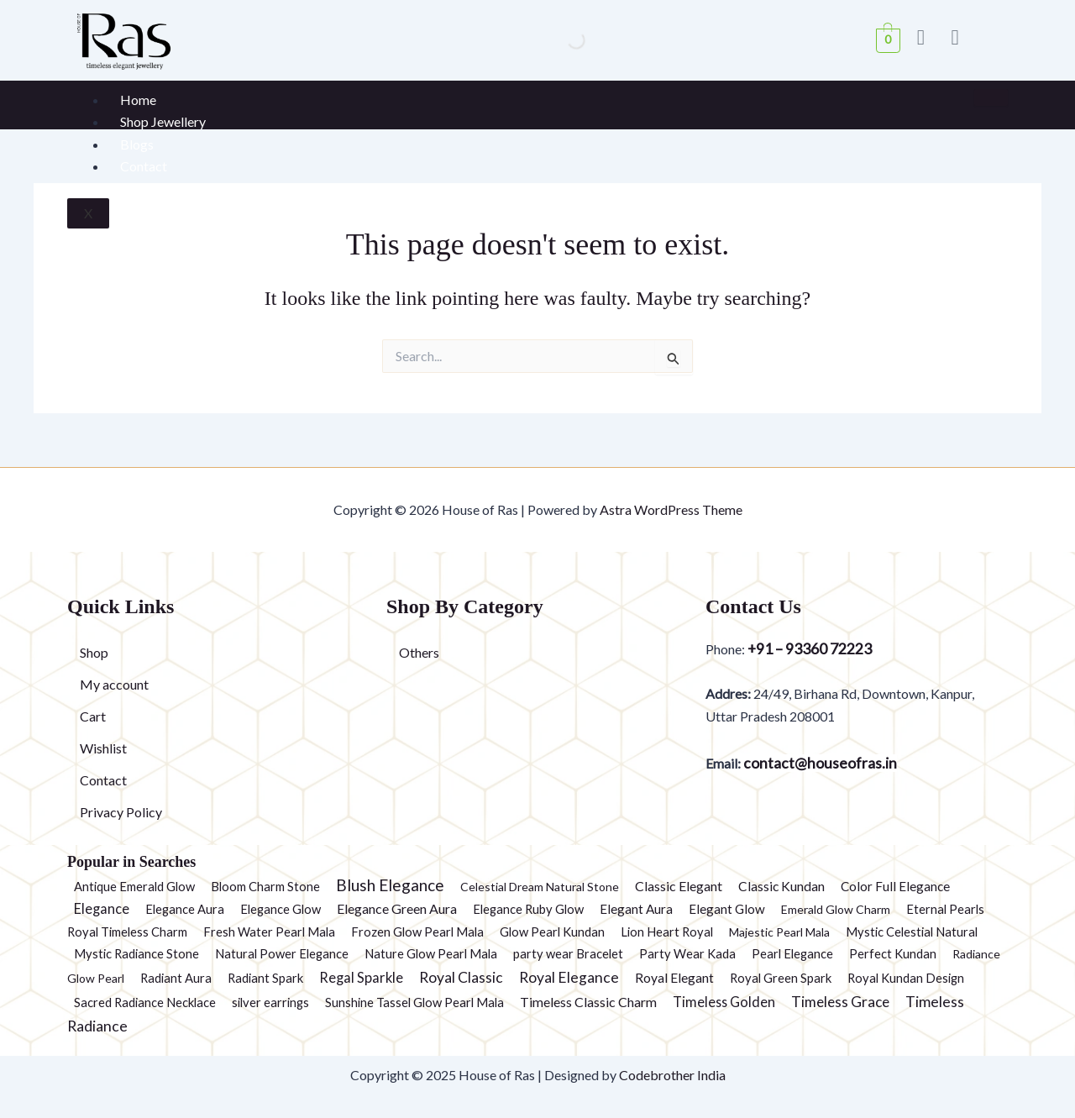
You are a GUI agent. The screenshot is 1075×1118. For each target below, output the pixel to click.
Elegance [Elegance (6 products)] (101, 908)
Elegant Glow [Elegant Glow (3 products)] (727, 908)
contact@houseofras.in (819, 763)
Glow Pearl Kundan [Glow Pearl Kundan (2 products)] (552, 931)
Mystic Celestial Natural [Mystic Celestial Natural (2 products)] (912, 931)
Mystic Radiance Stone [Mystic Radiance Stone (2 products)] (136, 953)
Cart (93, 716)
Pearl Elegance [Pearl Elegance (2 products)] (792, 953)
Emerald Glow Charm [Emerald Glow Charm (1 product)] (835, 909)
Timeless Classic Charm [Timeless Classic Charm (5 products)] (588, 1002)
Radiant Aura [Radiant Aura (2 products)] (176, 977)
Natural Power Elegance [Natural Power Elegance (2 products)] (282, 953)
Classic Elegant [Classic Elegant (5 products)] (678, 886)
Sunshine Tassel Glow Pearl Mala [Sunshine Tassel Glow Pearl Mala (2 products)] (414, 1002)
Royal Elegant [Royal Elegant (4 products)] (674, 977)
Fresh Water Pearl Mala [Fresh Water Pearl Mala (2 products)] (269, 931)
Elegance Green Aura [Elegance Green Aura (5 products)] (397, 908)
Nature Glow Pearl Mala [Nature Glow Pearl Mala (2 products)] (430, 953)
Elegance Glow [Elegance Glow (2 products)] (280, 908)
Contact (143, 166)
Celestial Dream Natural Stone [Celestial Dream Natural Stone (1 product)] (539, 886)
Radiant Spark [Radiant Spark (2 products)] (265, 977)
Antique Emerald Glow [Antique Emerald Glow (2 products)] (134, 886)
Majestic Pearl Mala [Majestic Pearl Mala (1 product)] (779, 932)
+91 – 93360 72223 (809, 649)
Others (419, 652)
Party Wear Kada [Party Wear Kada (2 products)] (687, 953)
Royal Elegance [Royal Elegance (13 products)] (569, 977)
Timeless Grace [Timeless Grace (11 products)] (840, 1001)
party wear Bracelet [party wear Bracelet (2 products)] (568, 953)
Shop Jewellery (163, 121)
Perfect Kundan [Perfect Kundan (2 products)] (892, 953)
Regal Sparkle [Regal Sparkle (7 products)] (361, 977)
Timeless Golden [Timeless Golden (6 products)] (724, 1002)
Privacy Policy (121, 812)
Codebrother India (672, 1075)
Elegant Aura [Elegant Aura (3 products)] (636, 908)
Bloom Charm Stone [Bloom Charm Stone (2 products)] (265, 886)
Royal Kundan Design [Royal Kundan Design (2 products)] (905, 977)
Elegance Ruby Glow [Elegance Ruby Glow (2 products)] (528, 908)
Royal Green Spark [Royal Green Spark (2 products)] (780, 977)
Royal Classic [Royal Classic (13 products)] (461, 977)
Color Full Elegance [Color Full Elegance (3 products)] (895, 886)
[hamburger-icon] (991, 97)
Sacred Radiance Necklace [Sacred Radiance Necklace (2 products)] (145, 1002)
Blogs (137, 144)
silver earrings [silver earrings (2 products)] (270, 1002)
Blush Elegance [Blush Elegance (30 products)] (390, 885)
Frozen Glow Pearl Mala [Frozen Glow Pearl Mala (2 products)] (417, 931)
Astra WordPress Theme (671, 509)
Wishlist (103, 748)
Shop (94, 652)
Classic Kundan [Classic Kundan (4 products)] (781, 886)
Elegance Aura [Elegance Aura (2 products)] (184, 908)
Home (138, 100)
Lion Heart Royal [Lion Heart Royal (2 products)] (667, 931)
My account (114, 684)
